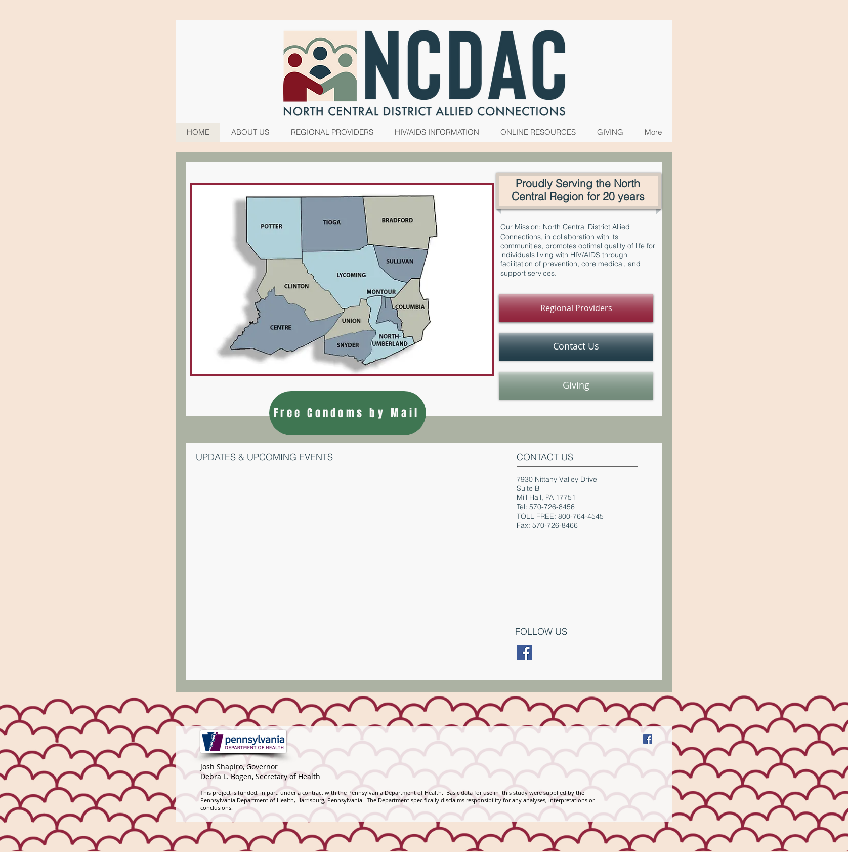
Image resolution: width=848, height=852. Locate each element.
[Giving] (576, 386)
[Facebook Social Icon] (647, 739)
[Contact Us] (576, 347)
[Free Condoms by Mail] (347, 413)
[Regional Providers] (576, 308)
